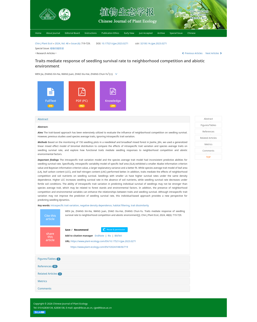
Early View (129, 33)
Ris (109, 235)
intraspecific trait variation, (65, 205)
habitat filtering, (122, 205)
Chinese (192, 33)
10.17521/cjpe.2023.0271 (115, 43)
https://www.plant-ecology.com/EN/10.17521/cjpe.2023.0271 (103, 241)
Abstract (43, 119)
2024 (57, 43)
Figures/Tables (49, 259)
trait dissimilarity (140, 205)
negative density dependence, (96, 205)
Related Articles (50, 273)
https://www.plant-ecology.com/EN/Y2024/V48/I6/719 (99, 246)
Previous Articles (192, 53)
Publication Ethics (110, 33)
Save (67, 229)
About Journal (53, 33)
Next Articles (214, 53)
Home (38, 33)
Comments (44, 288)
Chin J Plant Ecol (43, 43)
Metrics (42, 281)
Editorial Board (72, 33)
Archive (161, 33)
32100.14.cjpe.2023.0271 (153, 43)
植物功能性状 (57, 48)
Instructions (91, 33)
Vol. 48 (65, 43)
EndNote (99, 235)
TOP (208, 157)
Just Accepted (146, 33)
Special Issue (176, 33)
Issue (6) (75, 43)
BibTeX (118, 235)
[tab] (112, 119)
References (48, 266)
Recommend (81, 229)
